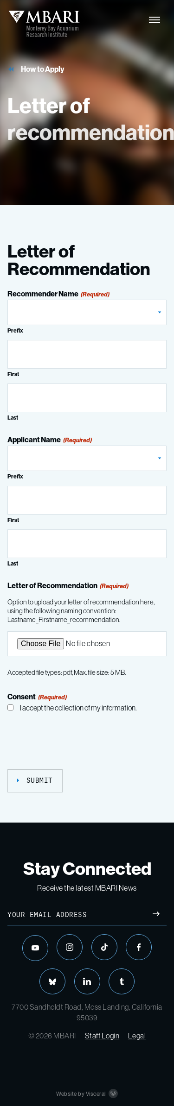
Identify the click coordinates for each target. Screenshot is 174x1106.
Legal (137, 1035)
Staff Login (102, 1035)
